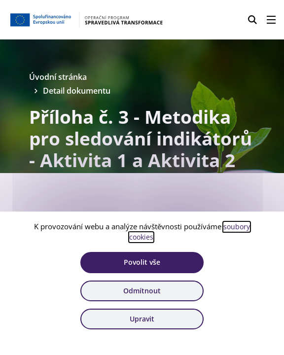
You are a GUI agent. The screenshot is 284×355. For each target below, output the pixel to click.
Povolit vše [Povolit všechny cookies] (142, 262)
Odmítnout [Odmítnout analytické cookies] (142, 290)
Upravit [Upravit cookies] (142, 318)
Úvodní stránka (60, 77)
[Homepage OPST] (87, 19)
